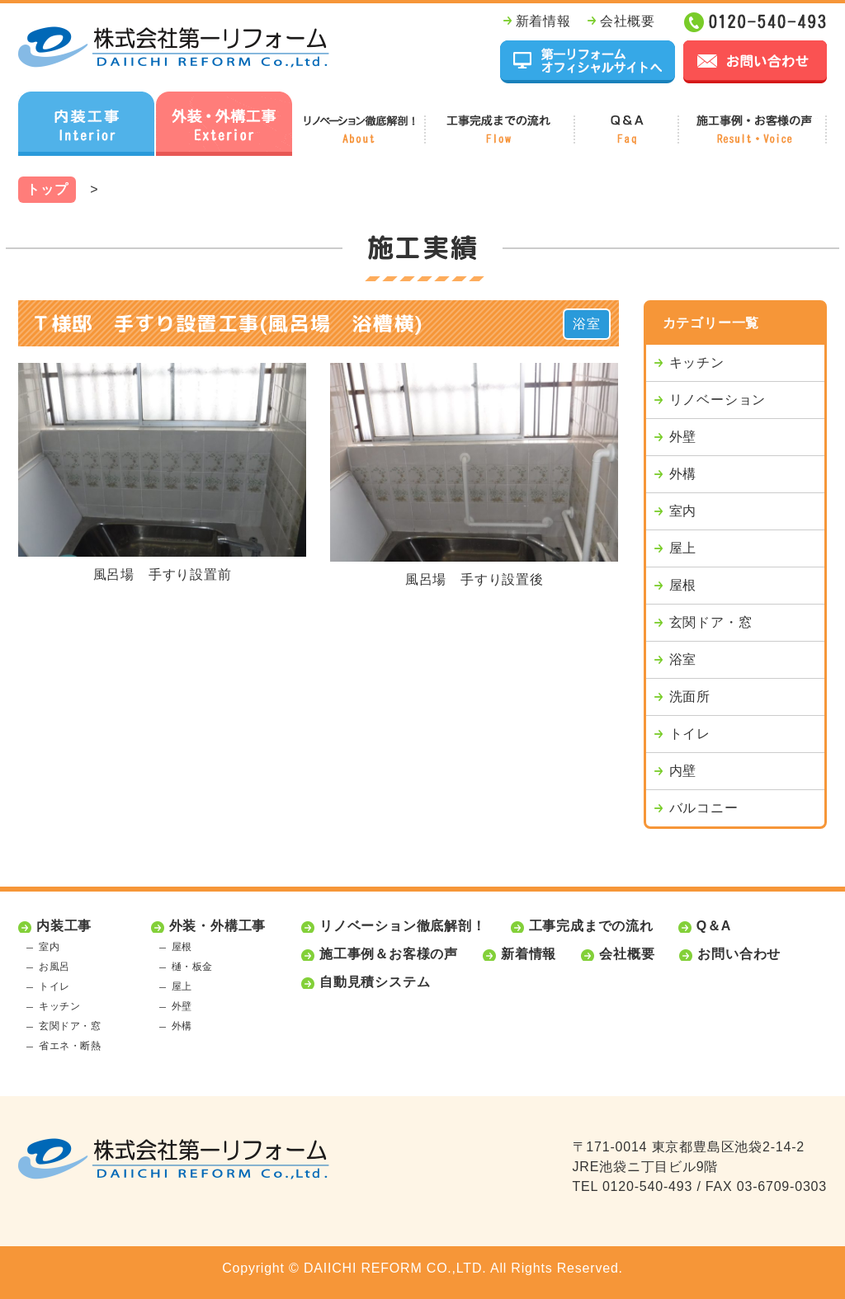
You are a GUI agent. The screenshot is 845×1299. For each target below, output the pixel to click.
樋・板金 (192, 966)
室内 (683, 511)
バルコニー (704, 808)
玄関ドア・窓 (711, 622)
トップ (47, 189)
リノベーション (718, 400)
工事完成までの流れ (591, 926)
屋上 (683, 548)
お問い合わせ (739, 954)
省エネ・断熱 (70, 1046)
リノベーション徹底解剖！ (402, 926)
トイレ (689, 734)
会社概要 (627, 21)
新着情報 (543, 21)
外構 (683, 474)
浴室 (587, 324)
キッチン (697, 362)
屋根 (683, 585)
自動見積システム (374, 982)
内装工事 (64, 926)
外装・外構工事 (218, 926)
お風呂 (54, 966)
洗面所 (689, 697)
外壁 (683, 437)
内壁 (683, 771)
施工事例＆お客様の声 (388, 954)
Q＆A (713, 926)
